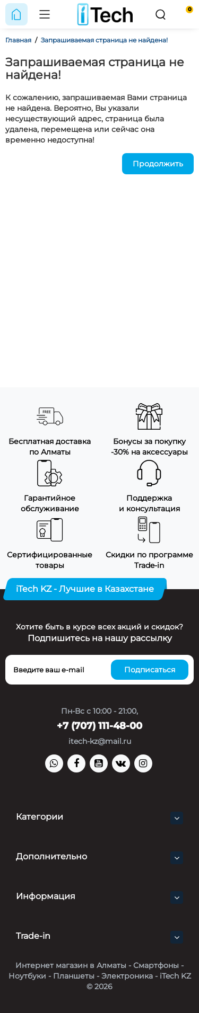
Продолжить (158, 163)
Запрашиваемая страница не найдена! (104, 40)
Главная (18, 40)
